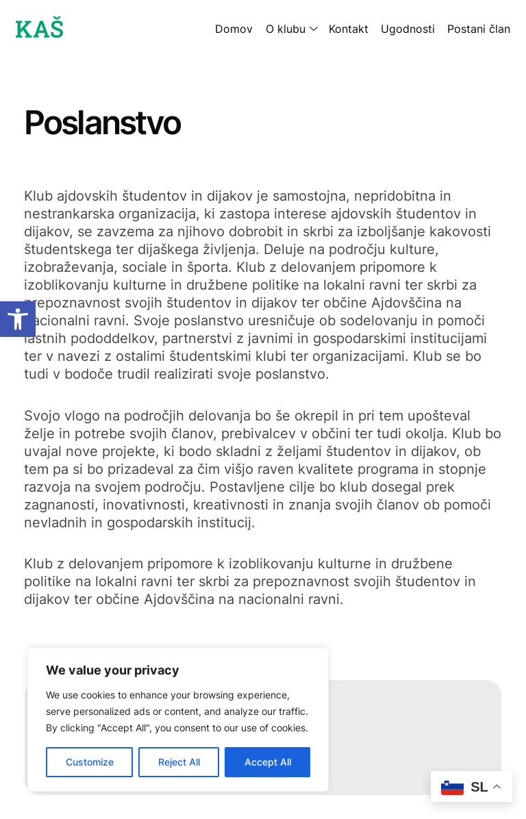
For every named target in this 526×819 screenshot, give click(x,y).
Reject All (179, 762)
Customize (90, 762)
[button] (18, 319)
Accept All (268, 762)
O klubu (285, 29)
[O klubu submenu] (310, 28)
